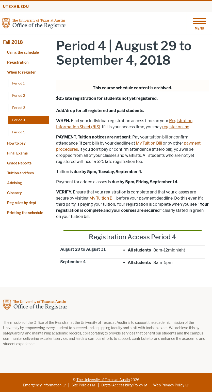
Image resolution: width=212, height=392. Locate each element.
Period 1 (18, 83)
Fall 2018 (13, 42)
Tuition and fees (20, 173)
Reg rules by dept (21, 203)
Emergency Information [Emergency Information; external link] (42, 385)
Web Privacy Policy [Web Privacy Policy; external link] (168, 385)
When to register (21, 72)
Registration (17, 62)
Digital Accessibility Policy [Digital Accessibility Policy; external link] (122, 385)
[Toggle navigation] (199, 23)
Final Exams (17, 153)
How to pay (16, 143)
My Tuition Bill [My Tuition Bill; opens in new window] (149, 143)
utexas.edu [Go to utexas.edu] (16, 7)
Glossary (14, 193)
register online (175, 126)
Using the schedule (23, 52)
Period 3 (18, 108)
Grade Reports (19, 163)
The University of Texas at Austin (103, 380)
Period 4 (18, 120)
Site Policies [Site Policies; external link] (81, 385)
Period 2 (18, 95)
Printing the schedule (25, 213)
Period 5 (18, 132)
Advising (14, 183)
